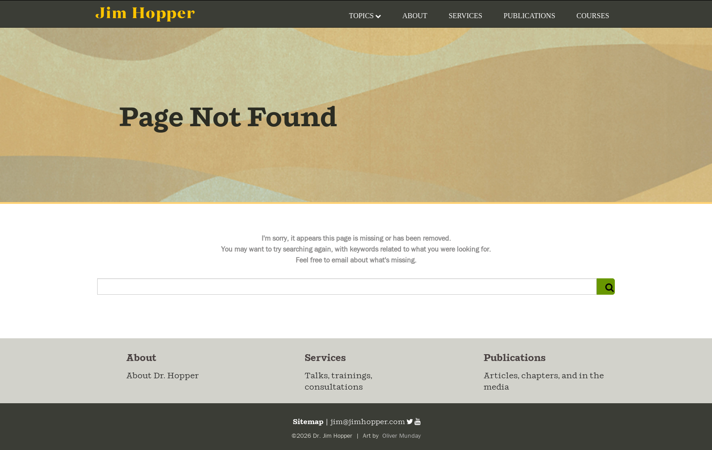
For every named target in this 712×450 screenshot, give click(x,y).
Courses (593, 16)
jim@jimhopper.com (368, 422)
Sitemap (307, 422)
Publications (529, 16)
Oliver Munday (401, 436)
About (414, 16)
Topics (365, 16)
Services (465, 16)
